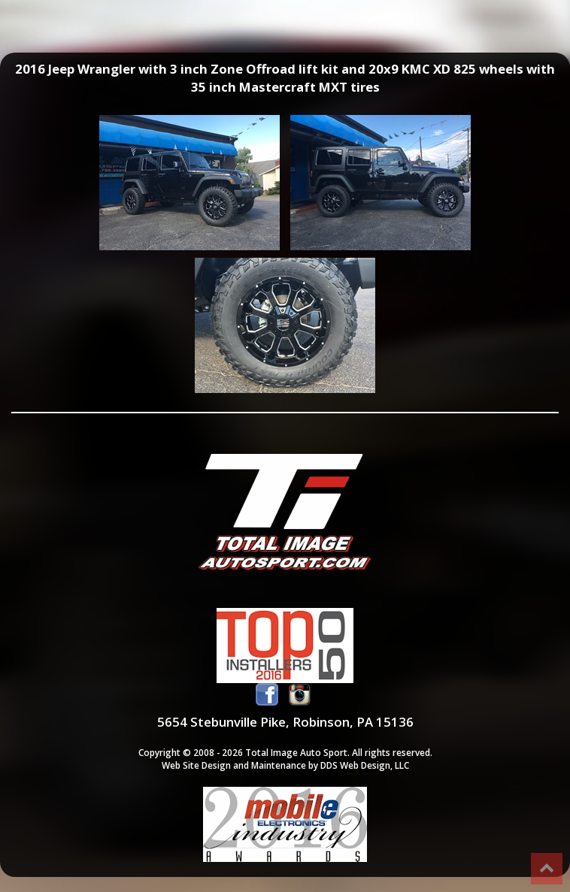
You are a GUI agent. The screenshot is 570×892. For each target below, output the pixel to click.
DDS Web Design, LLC (364, 765)
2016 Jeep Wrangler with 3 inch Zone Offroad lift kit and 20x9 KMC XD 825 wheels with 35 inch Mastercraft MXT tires (189, 182)
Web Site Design (196, 765)
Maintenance (278, 765)
